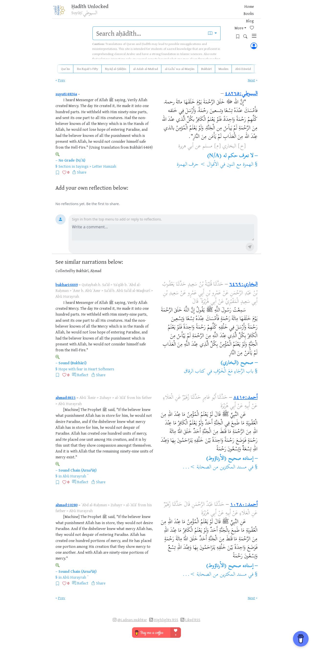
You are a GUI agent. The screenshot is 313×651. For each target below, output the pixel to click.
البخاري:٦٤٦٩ (243, 284)
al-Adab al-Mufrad (145, 68)
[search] (148, 33)
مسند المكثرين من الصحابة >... (214, 467)
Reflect (82, 375)
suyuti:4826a (66, 94)
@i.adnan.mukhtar (132, 620)
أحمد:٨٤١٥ (245, 398)
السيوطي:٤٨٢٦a (241, 94)
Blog (198, 12)
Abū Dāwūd (243, 68)
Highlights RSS (166, 620)
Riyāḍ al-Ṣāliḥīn (115, 68)
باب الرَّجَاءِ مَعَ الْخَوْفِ (233, 371)
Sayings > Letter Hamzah (96, 166)
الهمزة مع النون (240, 165)
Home (172, 12)
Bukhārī (206, 68)
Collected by (65, 271)
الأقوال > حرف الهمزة (198, 165)
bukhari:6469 (67, 284)
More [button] (210, 12)
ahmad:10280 (67, 505)
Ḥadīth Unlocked (94, 7)
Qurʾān (65, 68)
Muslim (223, 68)
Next (251, 80)
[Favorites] (225, 11)
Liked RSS (192, 620)
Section (64, 166)
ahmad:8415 (66, 397)
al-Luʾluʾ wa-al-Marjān (179, 68)
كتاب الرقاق (194, 371)
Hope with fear (70, 369)
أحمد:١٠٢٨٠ (243, 505)
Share (81, 172)
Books (185, 12)
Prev (61, 80)
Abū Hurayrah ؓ (75, 476)
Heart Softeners (101, 369)
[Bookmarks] (232, 11)
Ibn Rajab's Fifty (87, 68)
